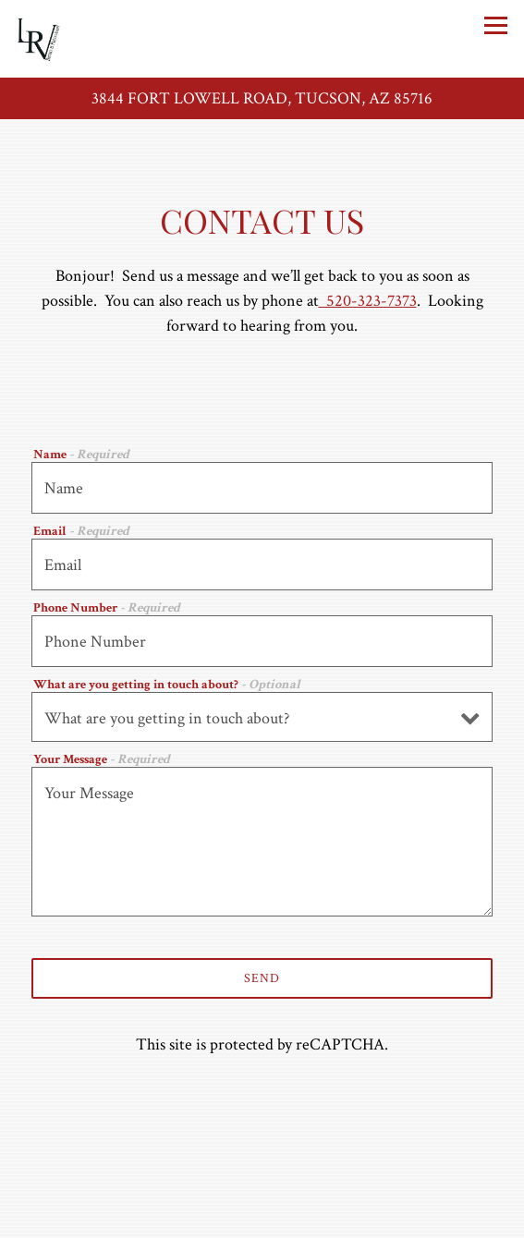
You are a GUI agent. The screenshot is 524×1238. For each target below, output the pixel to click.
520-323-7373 (368, 300)
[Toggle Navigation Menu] (496, 25)
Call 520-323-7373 (262, 1176)
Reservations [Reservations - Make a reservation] (262, 1217)
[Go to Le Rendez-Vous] (262, 98)
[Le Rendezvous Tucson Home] (80, 39)
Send (262, 978)
